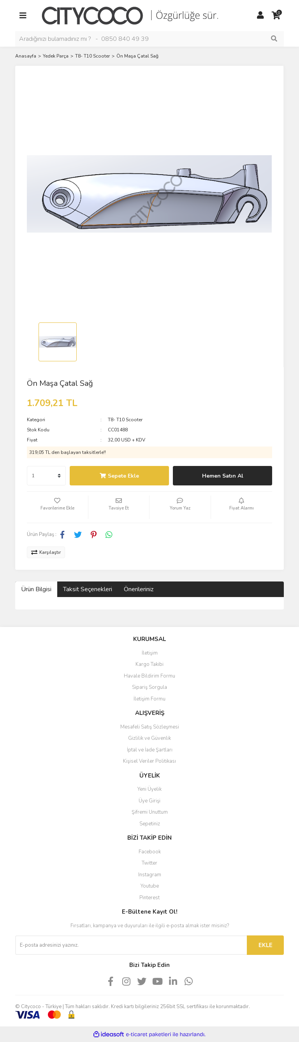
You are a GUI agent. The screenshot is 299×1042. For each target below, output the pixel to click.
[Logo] (136, 15)
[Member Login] (260, 15)
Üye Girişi (149, 800)
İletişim (150, 653)
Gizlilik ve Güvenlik (149, 738)
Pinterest (149, 897)
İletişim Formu (149, 698)
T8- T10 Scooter (125, 420)
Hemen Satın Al (222, 476)
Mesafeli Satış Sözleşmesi (149, 726)
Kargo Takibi (149, 664)
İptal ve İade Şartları (149, 749)
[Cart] (276, 15)
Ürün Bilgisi (36, 589)
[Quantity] (46, 475)
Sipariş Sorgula (149, 687)
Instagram (149, 874)
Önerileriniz (138, 589)
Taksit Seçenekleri (87, 589)
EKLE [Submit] (266, 945)
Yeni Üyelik (149, 789)
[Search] (149, 39)
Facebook (150, 851)
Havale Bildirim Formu (149, 675)
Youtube (150, 886)
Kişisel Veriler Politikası (149, 761)
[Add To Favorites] (57, 507)
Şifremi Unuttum (150, 812)
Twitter (149, 863)
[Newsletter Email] (131, 945)
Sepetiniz (149, 823)
